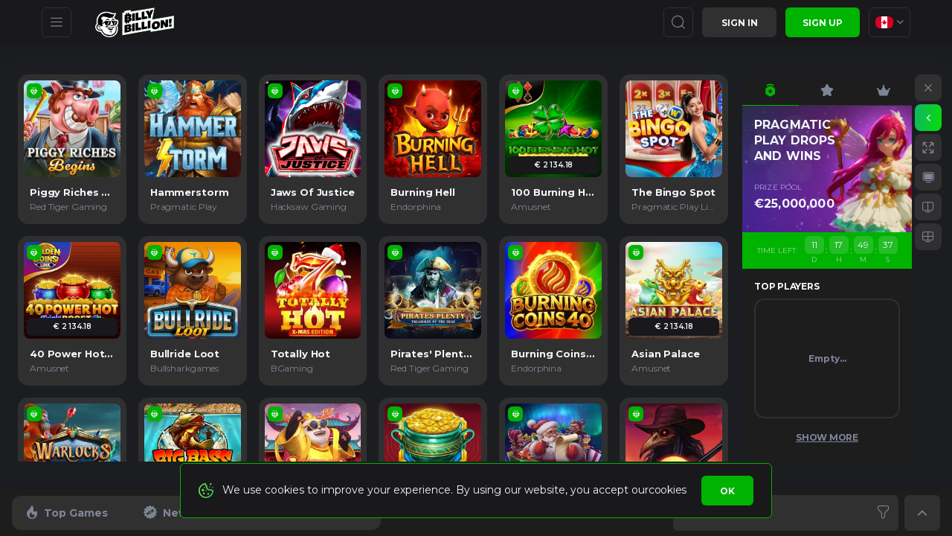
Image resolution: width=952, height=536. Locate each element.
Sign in (739, 22)
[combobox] (889, 22)
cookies (667, 490)
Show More (827, 437)
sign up (823, 22)
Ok (727, 491)
